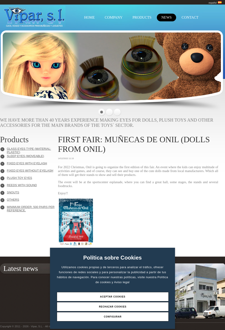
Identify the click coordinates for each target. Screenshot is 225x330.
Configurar (113, 316)
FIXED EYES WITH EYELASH (27, 163)
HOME (89, 17)
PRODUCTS (142, 17)
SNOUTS (13, 192)
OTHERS (13, 199)
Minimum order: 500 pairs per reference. (31, 208)
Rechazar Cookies (112, 306)
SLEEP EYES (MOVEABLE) (25, 156)
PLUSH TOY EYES (19, 178)
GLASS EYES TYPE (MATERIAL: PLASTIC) (29, 150)
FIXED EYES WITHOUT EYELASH (30, 170)
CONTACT (190, 17)
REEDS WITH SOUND (22, 185)
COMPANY (114, 17)
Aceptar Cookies (112, 296)
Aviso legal (122, 282)
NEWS (166, 17)
